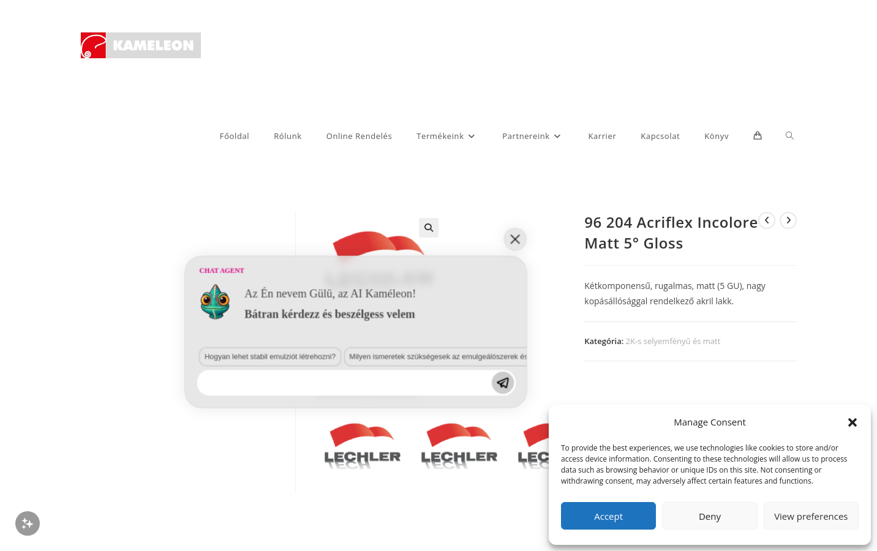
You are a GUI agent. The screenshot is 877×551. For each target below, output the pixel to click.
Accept (608, 516)
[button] (852, 422)
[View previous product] (766, 220)
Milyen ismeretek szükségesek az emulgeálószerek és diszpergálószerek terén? (252, 484)
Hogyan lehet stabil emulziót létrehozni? (96, 484)
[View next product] (788, 220)
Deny (710, 516)
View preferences (811, 516)
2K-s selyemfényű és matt (673, 341)
